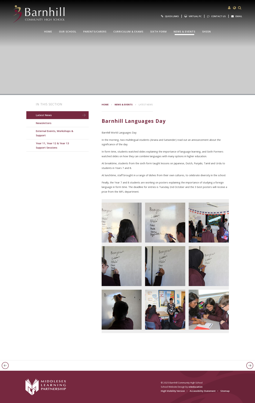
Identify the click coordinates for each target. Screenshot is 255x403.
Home (105, 104)
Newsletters (43, 123)
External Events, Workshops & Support (54, 133)
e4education (196, 386)
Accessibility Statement (203, 390)
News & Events (124, 104)
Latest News (146, 104)
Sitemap (225, 390)
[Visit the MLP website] (47, 386)
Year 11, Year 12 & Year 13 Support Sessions (52, 145)
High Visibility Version (173, 390)
